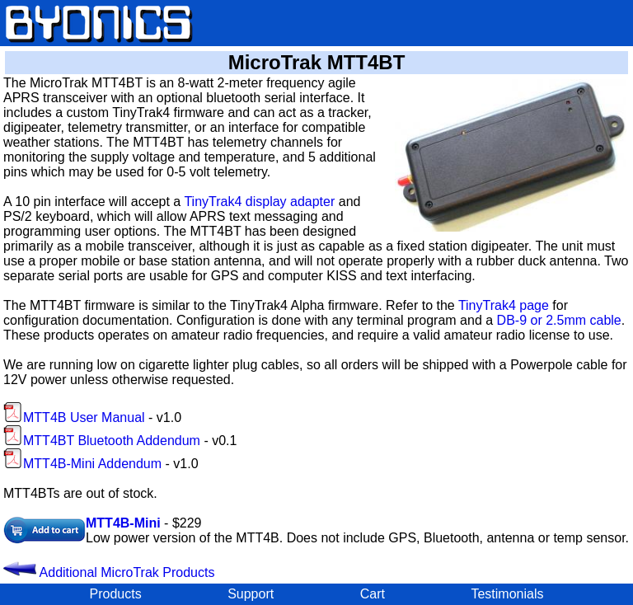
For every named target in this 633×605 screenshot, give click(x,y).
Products (116, 594)
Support (250, 594)
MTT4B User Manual (74, 417)
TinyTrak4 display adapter (259, 202)
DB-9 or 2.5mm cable (559, 320)
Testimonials (507, 594)
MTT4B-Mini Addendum (82, 464)
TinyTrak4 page (503, 305)
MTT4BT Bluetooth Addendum (101, 441)
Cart (372, 594)
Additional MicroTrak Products (108, 572)
